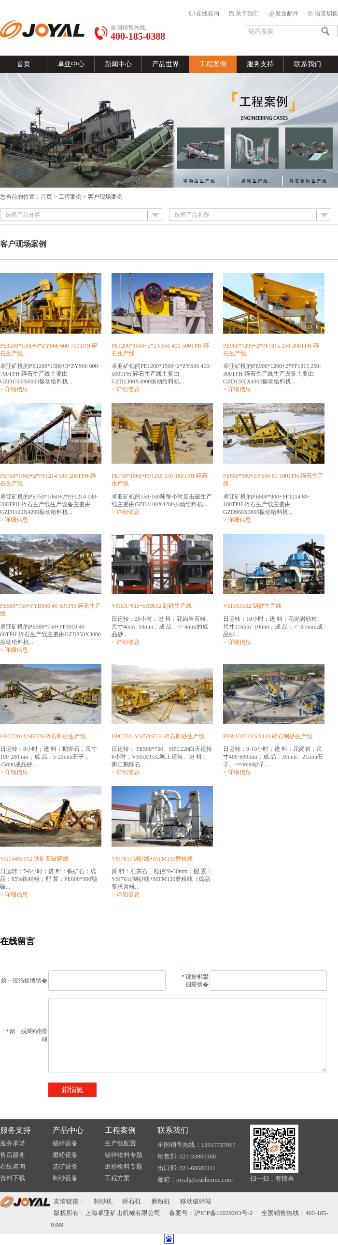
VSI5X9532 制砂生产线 (252, 605)
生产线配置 (120, 1143)
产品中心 (68, 1130)
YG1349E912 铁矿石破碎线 (34, 858)
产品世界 (165, 64)
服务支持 (260, 64)
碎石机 (131, 1201)
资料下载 (12, 1178)
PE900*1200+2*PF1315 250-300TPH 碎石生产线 (271, 349)
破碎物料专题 (123, 1154)
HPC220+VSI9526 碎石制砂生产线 (43, 736)
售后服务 (12, 1154)
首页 (23, 64)
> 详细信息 (14, 389)
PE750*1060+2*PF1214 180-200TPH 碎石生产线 (48, 479)
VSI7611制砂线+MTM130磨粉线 (152, 858)
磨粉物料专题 (123, 1166)
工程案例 (212, 64)
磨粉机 (160, 1201)
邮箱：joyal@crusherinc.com (195, 1179)
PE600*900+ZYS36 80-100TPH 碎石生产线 (273, 479)
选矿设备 (65, 1166)
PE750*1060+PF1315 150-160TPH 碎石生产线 (160, 479)
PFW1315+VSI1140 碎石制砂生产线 (267, 736)
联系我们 (307, 64)
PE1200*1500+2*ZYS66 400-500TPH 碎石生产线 (160, 349)
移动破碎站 (195, 1201)
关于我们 (247, 13)
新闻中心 (118, 64)
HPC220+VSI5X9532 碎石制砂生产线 (158, 736)
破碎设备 (65, 1143)
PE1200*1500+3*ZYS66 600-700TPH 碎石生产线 (49, 349)
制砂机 (103, 1201)
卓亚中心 (70, 64)
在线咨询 (207, 13)
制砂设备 (65, 1178)
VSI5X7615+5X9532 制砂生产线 (152, 605)
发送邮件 (286, 13)
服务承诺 (12, 1143)
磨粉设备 (65, 1154)
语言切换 (326, 13)
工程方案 (117, 1178)
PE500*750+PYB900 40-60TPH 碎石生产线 (50, 609)
